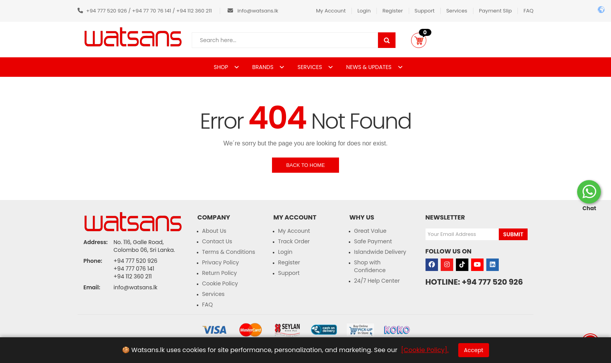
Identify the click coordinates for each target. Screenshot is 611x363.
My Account (331, 10)
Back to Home (305, 165)
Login (364, 10)
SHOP (222, 67)
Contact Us (217, 241)
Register (392, 10)
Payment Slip (495, 10)
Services (456, 10)
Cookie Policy (220, 283)
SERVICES (310, 67)
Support (424, 10)
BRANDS (263, 67)
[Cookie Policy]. (425, 349)
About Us (214, 231)
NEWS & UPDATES (369, 67)
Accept (474, 350)
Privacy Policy (220, 262)
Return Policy (219, 273)
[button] (418, 40)
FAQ (528, 10)
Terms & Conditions (228, 252)
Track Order (294, 241)
